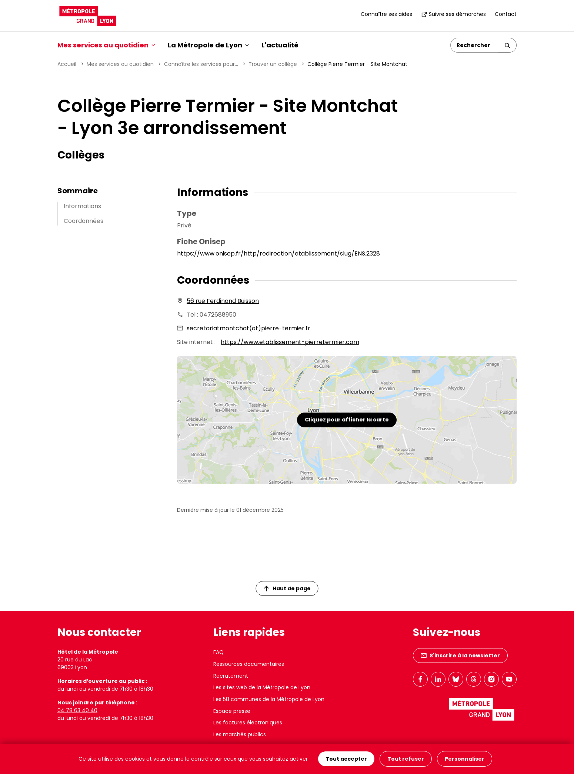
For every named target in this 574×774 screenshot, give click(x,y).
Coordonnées (83, 221)
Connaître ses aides (386, 14)
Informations (82, 206)
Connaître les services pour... (201, 64)
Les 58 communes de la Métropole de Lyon (268, 699)
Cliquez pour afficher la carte (347, 419)
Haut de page (287, 588)
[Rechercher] (474, 45)
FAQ (218, 652)
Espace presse (231, 711)
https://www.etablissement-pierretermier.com (290, 342)
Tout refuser (405, 759)
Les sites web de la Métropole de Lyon (261, 687)
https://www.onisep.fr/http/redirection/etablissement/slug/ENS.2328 (278, 253)
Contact (506, 14)
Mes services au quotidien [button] (106, 45)
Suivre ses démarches (453, 14)
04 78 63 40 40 (77, 710)
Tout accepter (346, 759)
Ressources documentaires (248, 664)
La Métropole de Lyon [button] (208, 45)
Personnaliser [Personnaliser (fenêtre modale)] (464, 759)
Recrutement (230, 676)
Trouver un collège (272, 64)
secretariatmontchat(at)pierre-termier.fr (248, 328)
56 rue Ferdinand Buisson (223, 301)
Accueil (66, 64)
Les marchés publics (239, 734)
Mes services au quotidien (120, 64)
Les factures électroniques (247, 722)
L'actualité (279, 45)
